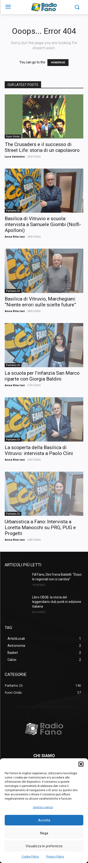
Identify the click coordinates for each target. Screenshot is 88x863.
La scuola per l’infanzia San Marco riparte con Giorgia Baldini (42, 376)
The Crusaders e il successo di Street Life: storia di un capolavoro (42, 147)
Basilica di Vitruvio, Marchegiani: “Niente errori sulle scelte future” (40, 302)
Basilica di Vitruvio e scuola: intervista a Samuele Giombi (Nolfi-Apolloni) (43, 224)
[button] (81, 764)
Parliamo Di (13, 210)
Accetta (44, 820)
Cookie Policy (30, 856)
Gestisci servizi (43, 807)
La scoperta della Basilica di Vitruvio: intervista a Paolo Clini (39, 450)
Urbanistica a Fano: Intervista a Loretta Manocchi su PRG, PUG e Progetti (40, 527)
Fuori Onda (12, 136)
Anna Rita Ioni (15, 236)
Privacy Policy (55, 856)
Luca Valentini (15, 156)
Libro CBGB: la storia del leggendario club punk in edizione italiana (56, 601)
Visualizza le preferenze (44, 846)
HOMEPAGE (58, 62)
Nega (44, 833)
